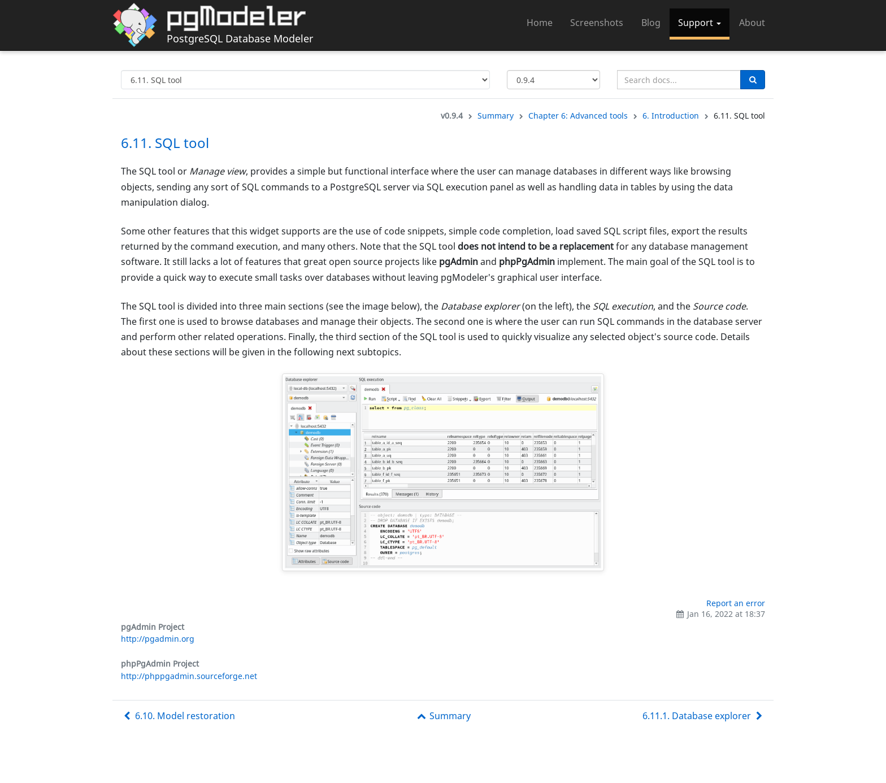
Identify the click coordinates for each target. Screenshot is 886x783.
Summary (495, 115)
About (752, 22)
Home (540, 22)
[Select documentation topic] (305, 79)
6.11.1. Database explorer (703, 716)
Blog (651, 22)
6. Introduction (670, 115)
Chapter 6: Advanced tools (578, 115)
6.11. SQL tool (165, 142)
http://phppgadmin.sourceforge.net (189, 676)
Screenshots (596, 22)
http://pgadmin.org (157, 638)
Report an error (735, 603)
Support (699, 22)
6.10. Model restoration (178, 716)
